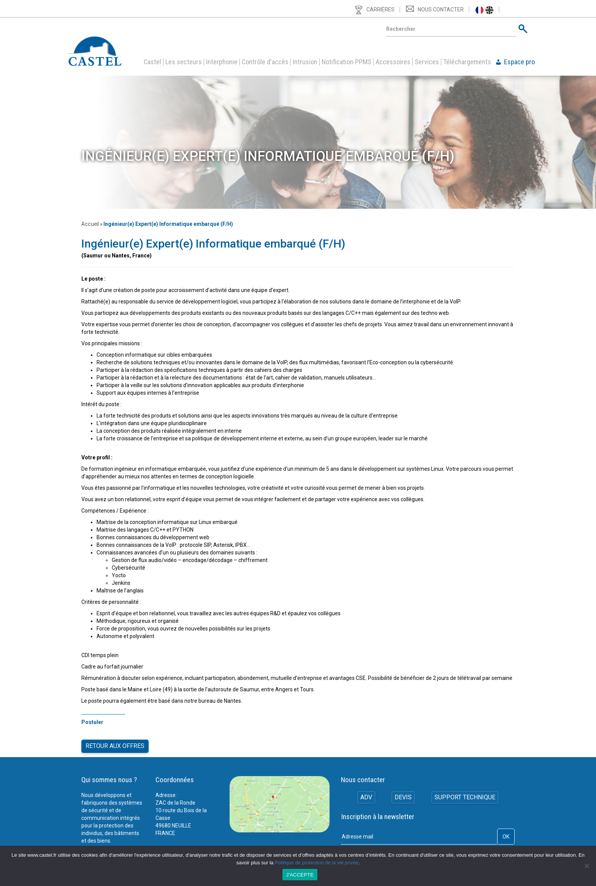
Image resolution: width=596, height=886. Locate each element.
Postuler (92, 722)
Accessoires (393, 62)
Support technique (465, 793)
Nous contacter (441, 9)
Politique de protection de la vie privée (316, 862)
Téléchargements (467, 62)
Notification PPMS (346, 62)
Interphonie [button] (222, 62)
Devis (403, 793)
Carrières (380, 9)
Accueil (90, 224)
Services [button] (427, 62)
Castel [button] (152, 62)
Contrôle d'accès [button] (265, 62)
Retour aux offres (115, 743)
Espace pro (519, 62)
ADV (365, 793)
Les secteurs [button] (183, 62)
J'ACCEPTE (300, 875)
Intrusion (305, 62)
